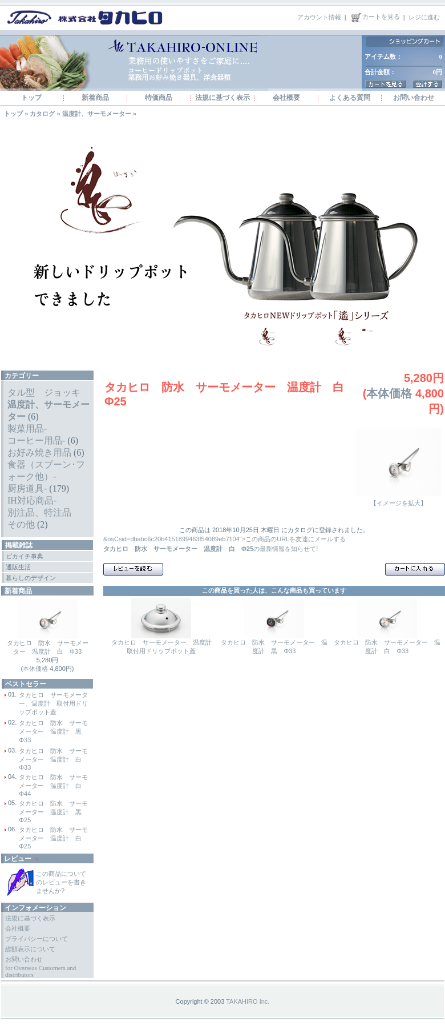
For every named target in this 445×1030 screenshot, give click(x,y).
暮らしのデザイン (31, 577)
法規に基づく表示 (222, 98)
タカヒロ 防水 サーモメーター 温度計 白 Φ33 (53, 759)
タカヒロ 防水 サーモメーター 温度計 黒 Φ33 (53, 731)
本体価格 (35, 668)
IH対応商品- (31, 500)
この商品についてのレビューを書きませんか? (61, 882)
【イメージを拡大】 (398, 499)
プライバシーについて (36, 938)
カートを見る (375, 16)
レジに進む (424, 16)
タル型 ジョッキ (43, 392)
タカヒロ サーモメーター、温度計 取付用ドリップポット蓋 (53, 703)
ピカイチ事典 (24, 556)
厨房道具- (27, 488)
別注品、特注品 (39, 512)
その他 (21, 524)
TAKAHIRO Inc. (247, 1001)
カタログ (42, 113)
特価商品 (158, 98)
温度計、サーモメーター (96, 113)
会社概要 (286, 98)
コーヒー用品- (36, 440)
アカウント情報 (319, 16)
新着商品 (95, 98)
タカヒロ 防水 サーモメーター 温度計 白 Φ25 (53, 838)
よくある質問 (349, 98)
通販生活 (18, 567)
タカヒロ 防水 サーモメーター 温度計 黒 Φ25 (53, 811)
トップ (31, 98)
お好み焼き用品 (39, 452)
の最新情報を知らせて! (210, 548)
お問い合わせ (413, 98)
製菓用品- (27, 428)
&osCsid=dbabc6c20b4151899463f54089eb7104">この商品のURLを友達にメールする (224, 539)
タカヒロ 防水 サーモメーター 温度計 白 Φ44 (53, 785)
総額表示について (30, 948)
